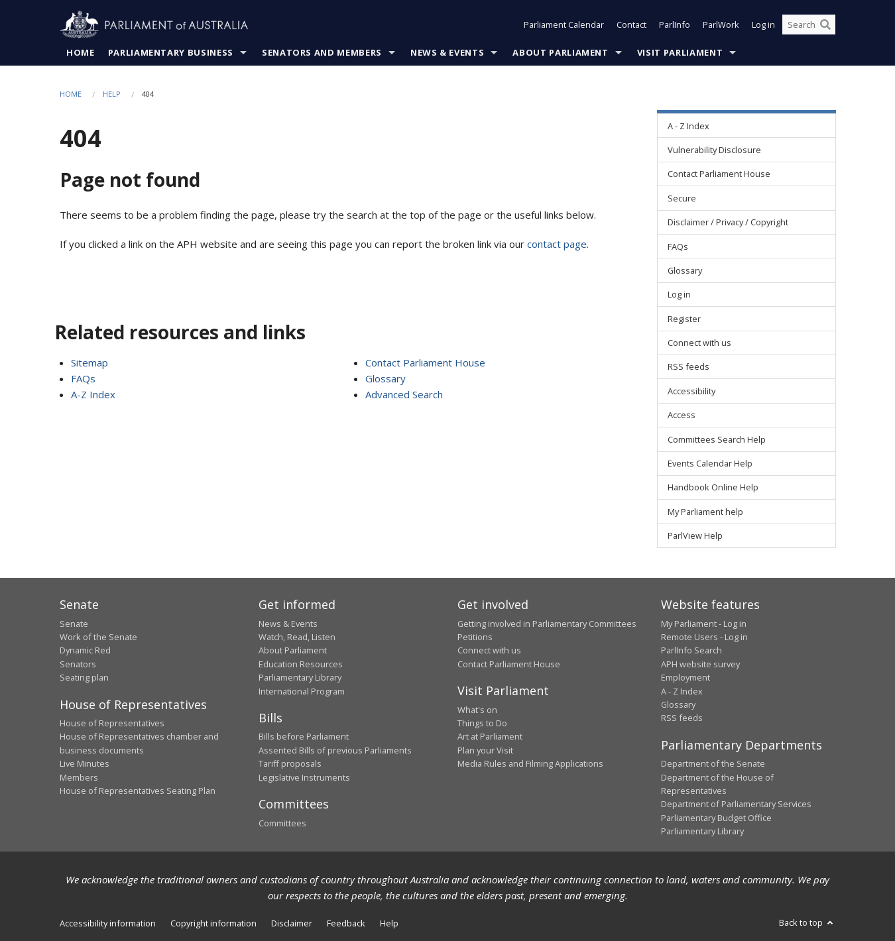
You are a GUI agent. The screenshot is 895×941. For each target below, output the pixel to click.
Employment (685, 678)
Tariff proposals (290, 764)
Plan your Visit (485, 750)
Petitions (475, 637)
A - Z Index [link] (688, 126)
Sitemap (89, 362)
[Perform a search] (825, 25)
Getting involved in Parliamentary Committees (546, 624)
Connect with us (489, 651)
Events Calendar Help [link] (710, 463)
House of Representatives (112, 723)
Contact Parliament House (425, 362)
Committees (282, 823)
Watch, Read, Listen (297, 637)
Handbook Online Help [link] (713, 488)
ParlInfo (674, 25)
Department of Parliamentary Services (736, 804)
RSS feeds (682, 718)
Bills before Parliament (304, 737)
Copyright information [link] (213, 923)
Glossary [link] (685, 270)
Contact (631, 25)
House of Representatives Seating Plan (137, 791)
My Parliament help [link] (705, 512)
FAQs (83, 378)
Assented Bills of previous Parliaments (335, 750)
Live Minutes (84, 764)
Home (80, 52)
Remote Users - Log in (704, 637)
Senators (78, 664)
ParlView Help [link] (695, 536)
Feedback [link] (346, 923)
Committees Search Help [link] (717, 439)
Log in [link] (679, 295)
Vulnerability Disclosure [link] (714, 150)
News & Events (447, 52)
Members (79, 777)
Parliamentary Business (170, 52)
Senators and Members (322, 52)
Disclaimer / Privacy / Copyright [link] (728, 223)
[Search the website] (808, 25)
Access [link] (681, 415)
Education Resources (301, 664)
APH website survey (700, 664)
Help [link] (389, 923)
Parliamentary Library (300, 678)
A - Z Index (682, 691)
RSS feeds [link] (688, 367)
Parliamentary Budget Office (716, 818)
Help (112, 94)
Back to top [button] (807, 922)
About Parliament (560, 52)
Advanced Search (404, 394)
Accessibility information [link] (108, 923)
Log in (763, 25)
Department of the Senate (713, 764)
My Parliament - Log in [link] (703, 624)
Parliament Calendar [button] (564, 25)
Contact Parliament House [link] (719, 174)
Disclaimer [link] (291, 923)
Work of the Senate (98, 637)
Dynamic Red (85, 651)
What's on (477, 710)
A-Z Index (93, 394)
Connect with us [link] (699, 343)
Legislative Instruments (304, 777)
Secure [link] (682, 198)
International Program (302, 691)
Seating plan (84, 678)
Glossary (385, 378)
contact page (557, 243)
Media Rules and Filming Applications (530, 764)
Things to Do (482, 723)
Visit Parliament (680, 52)
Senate (74, 624)
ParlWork (721, 25)
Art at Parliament (489, 737)
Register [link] (684, 319)
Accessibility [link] (691, 391)
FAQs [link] (678, 246)
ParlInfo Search (691, 651)
